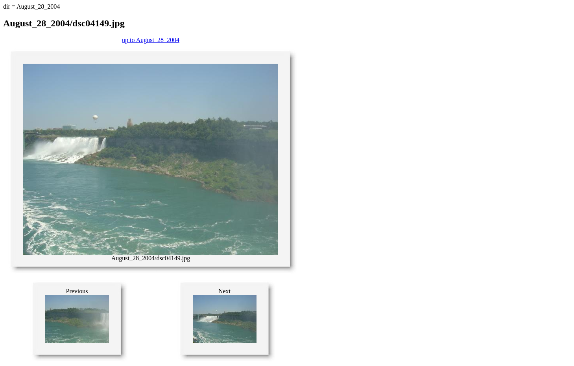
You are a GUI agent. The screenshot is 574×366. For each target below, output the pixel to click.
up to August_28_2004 (150, 40)
